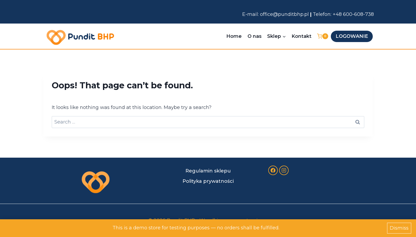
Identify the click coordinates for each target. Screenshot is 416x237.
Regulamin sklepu (208, 171)
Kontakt (301, 36)
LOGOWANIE (352, 36)
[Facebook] (273, 170)
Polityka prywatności (208, 181)
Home (234, 36)
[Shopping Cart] (322, 36)
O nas (255, 36)
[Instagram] (284, 170)
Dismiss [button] (399, 228)
